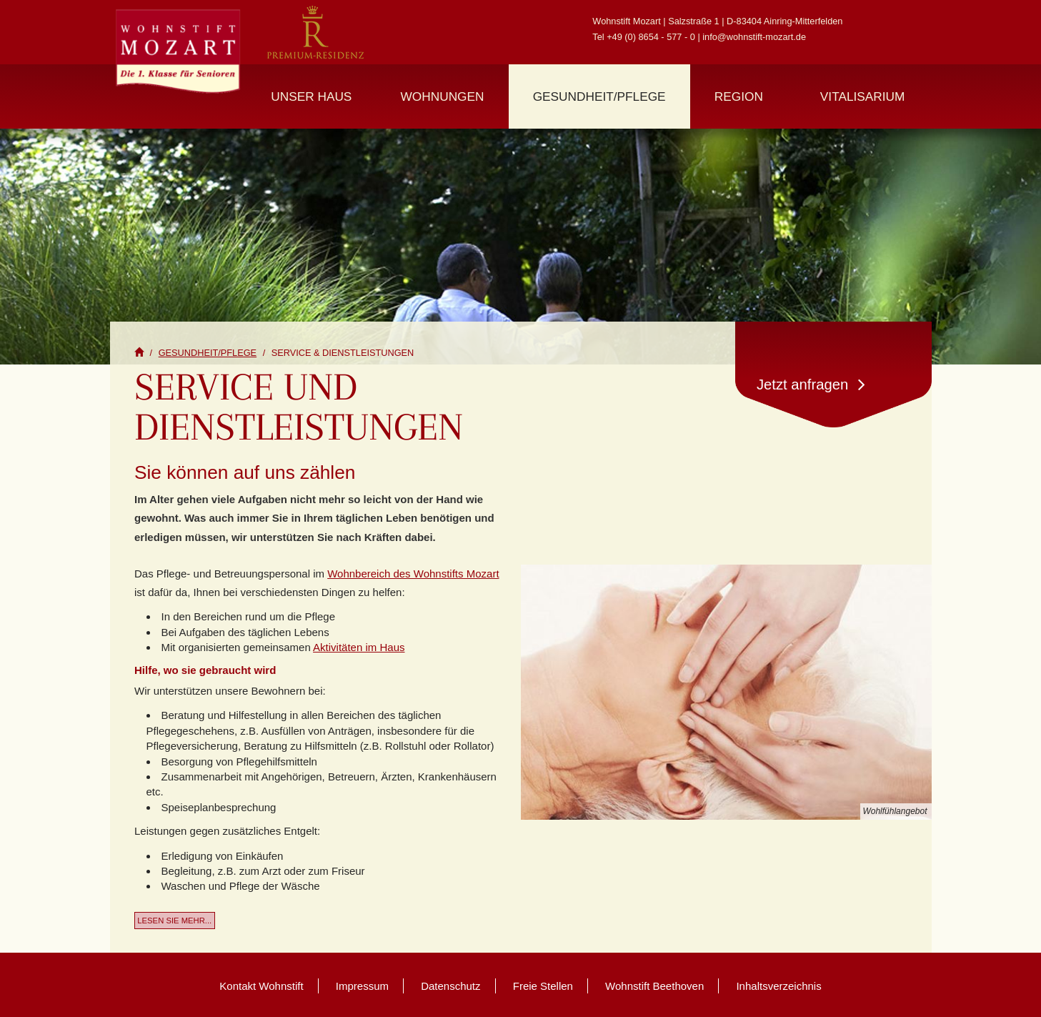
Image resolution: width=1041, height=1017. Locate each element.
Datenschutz (450, 986)
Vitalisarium (862, 96)
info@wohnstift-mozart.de (754, 36)
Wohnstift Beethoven (654, 986)
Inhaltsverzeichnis (778, 986)
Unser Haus (311, 96)
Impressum (362, 986)
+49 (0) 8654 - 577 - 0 (651, 36)
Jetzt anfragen (811, 384)
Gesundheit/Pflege (599, 96)
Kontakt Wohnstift (261, 986)
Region (738, 96)
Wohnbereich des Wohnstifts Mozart (413, 573)
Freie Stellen (543, 986)
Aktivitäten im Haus (358, 647)
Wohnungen (442, 96)
